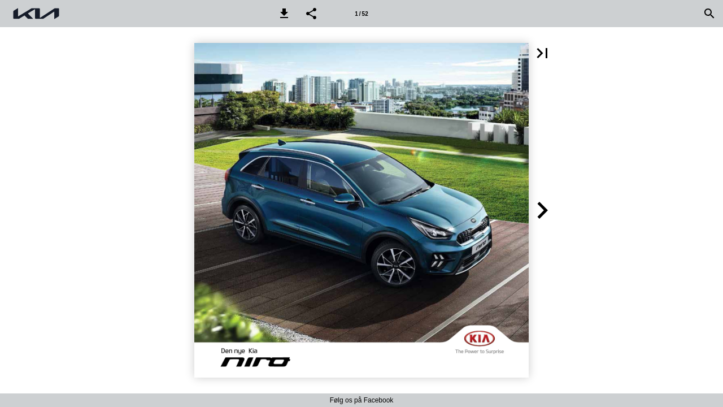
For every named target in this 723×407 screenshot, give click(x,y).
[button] (284, 13)
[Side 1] (361, 13)
